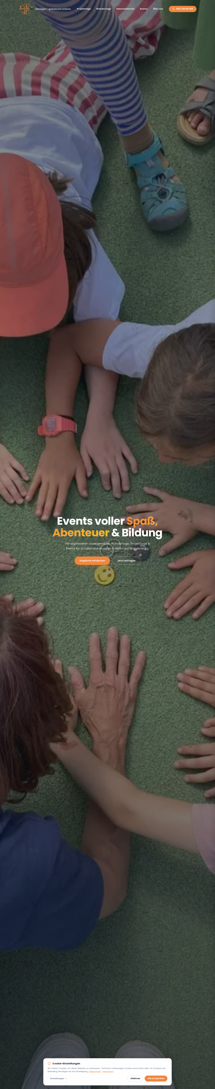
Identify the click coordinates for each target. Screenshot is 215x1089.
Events (144, 8)
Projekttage (84, 8)
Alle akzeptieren (156, 1078)
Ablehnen (135, 1078)
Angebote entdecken (92, 560)
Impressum (107, 1071)
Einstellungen (58, 1078)
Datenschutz (95, 1071)
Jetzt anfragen (126, 560)
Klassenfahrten (125, 8)
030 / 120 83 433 (182, 8)
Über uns (158, 8)
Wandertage (103, 8)
